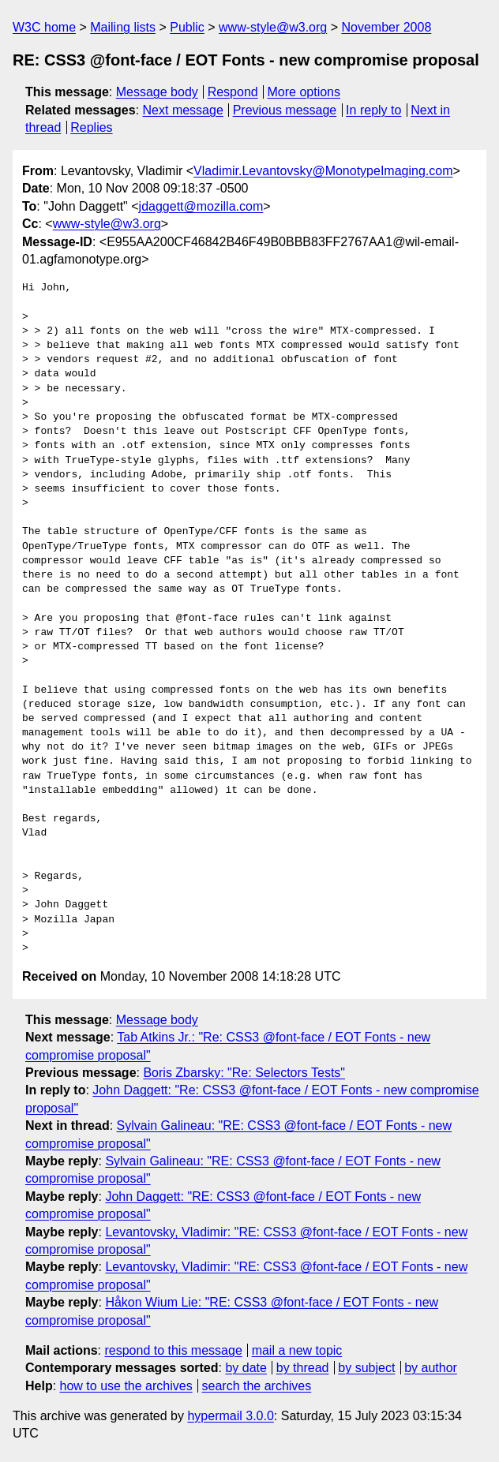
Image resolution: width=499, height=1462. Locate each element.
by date (245, 1367)
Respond (233, 92)
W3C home (44, 27)
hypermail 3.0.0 (230, 1416)
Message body (157, 92)
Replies (91, 127)
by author (430, 1367)
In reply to (373, 110)
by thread (302, 1367)
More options (304, 92)
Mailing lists (123, 27)
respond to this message (173, 1350)
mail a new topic (297, 1350)
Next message (183, 110)
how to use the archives (126, 1386)
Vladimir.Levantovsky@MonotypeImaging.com (322, 171)
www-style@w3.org (273, 27)
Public (187, 27)
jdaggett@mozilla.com (201, 206)
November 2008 (386, 27)
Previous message (285, 110)
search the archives (257, 1386)
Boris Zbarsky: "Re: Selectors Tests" (244, 1072)
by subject (366, 1367)
